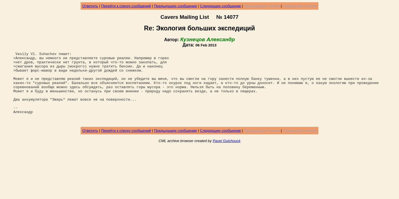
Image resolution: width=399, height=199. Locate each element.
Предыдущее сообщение (175, 6)
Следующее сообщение (220, 6)
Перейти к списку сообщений (126, 6)
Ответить (90, 6)
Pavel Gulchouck (227, 155)
